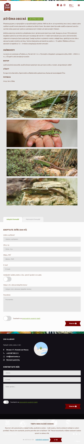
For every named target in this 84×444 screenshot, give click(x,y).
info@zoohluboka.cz (13, 356)
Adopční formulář (13, 219)
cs (71, 5)
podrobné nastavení (42, 439)
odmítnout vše (28, 439)
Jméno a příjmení (9, 235)
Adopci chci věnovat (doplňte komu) (15, 285)
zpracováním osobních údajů (31, 318)
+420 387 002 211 (12, 353)
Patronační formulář (33, 219)
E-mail (5, 265)
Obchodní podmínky (13, 360)
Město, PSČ (7, 255)
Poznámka (6, 295)
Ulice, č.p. (6, 245)
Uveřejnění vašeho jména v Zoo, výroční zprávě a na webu (22, 275)
